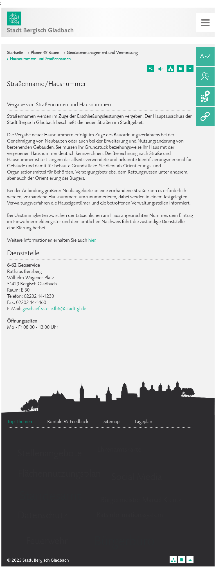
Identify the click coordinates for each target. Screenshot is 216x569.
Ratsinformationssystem (129, 515)
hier (91, 240)
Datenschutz (43, 516)
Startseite (15, 53)
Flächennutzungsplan (59, 474)
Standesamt (50, 497)
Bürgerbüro (124, 542)
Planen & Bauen (45, 53)
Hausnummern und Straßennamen (40, 59)
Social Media (136, 478)
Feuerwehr (47, 542)
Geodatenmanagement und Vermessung (102, 53)
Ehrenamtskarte (119, 450)
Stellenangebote (49, 454)
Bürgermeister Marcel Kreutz (141, 500)
